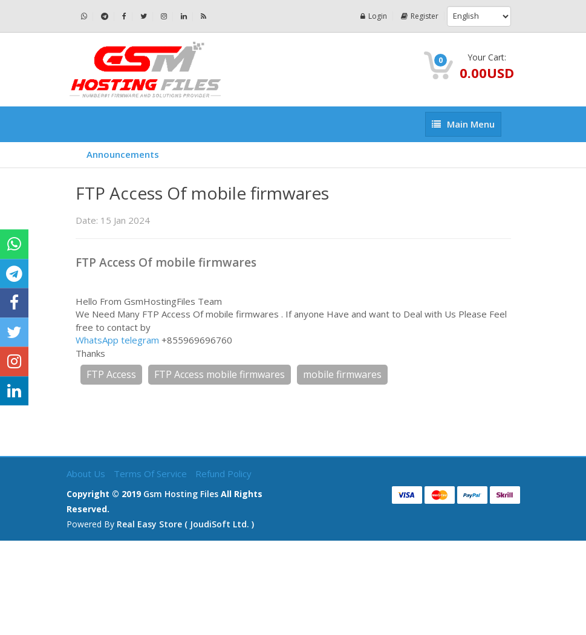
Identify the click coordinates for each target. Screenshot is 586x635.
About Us (87, 473)
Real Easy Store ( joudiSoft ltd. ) (185, 524)
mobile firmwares (342, 374)
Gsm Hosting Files (180, 494)
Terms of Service (151, 473)
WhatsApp (97, 340)
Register (419, 16)
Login (373, 16)
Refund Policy (223, 473)
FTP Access (111, 374)
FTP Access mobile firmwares (219, 374)
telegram (140, 340)
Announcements (122, 154)
